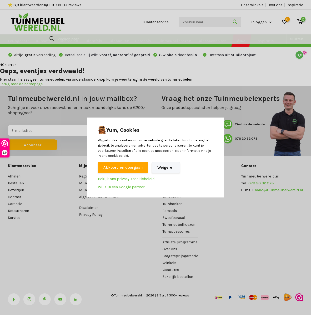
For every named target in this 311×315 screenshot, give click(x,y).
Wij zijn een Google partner (121, 187)
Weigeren (166, 167)
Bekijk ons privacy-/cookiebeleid (126, 179)
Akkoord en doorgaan (123, 167)
